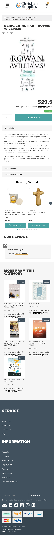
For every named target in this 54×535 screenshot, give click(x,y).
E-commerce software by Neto (12, 529)
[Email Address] (14, 495)
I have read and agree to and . (24, 500)
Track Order (6, 425)
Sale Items (6, 477)
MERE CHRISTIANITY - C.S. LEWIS (14, 380)
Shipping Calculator (13, 174)
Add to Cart (33, 118)
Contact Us (6, 429)
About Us (5, 452)
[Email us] (4, 505)
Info (50, 107)
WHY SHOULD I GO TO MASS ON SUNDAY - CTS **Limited (14, 343)
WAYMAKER (34, 303)
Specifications (11, 168)
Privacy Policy (7, 460)
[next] (50, 203)
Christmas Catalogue (10, 482)
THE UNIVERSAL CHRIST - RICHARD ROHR (37, 343)
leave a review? (21, 253)
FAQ (3, 434)
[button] (8, 189)
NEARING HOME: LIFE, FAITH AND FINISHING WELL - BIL (14, 305)
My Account (6, 421)
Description (10, 128)
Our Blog (5, 456)
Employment (7, 465)
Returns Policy (7, 469)
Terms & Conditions (27, 500)
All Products (7, 473)
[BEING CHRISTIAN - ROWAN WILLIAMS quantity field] (7, 117)
